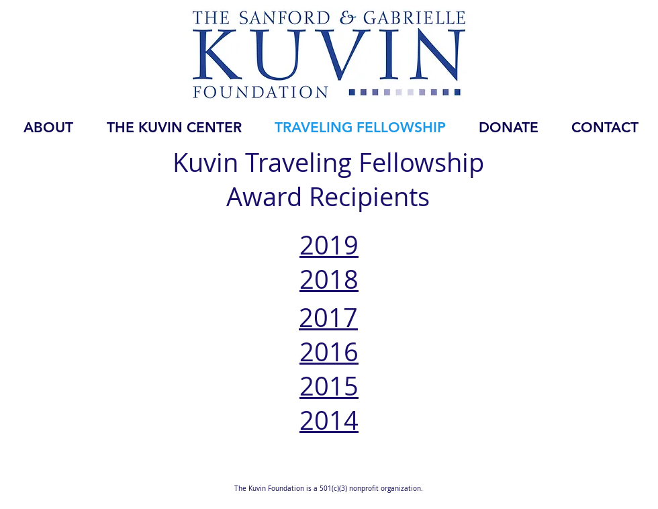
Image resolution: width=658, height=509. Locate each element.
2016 (329, 351)
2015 (329, 386)
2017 (328, 317)
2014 (329, 420)
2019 (329, 245)
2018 (329, 279)
